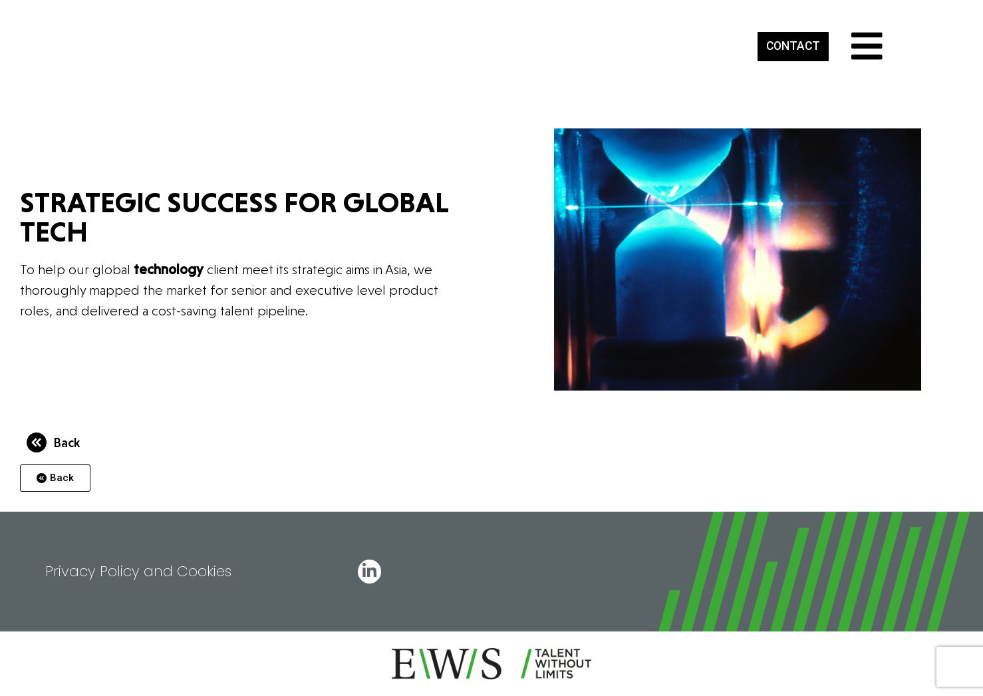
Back (66, 442)
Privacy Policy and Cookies (138, 571)
